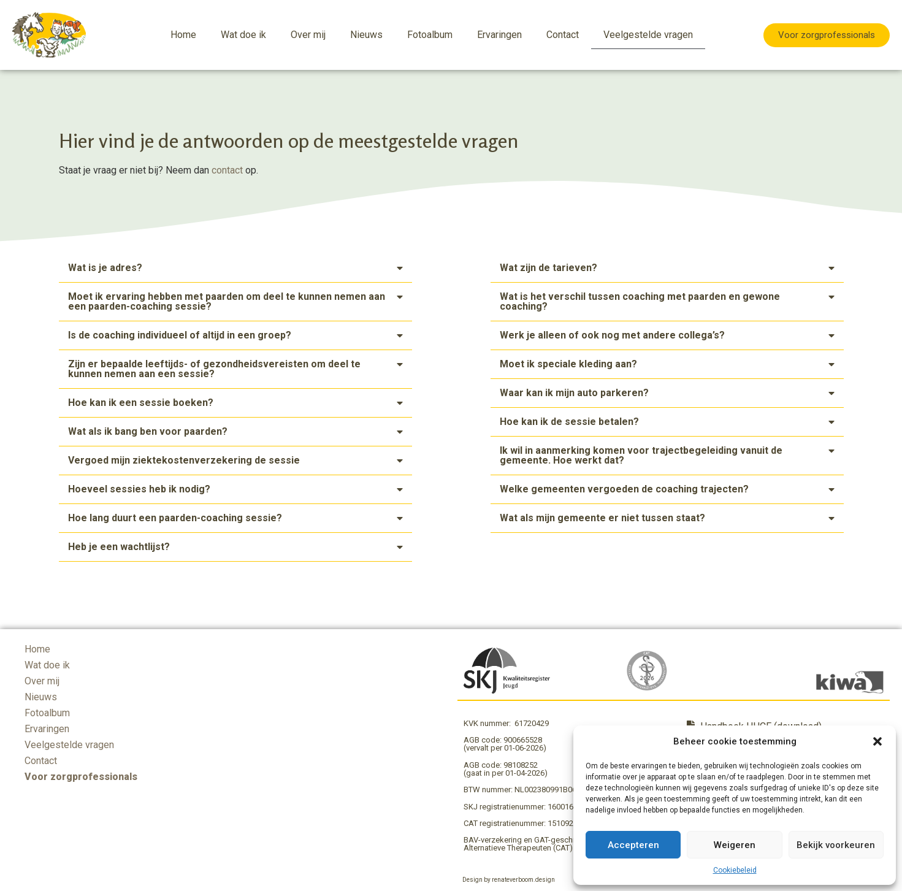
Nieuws (366, 34)
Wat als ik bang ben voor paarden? (147, 431)
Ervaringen (499, 34)
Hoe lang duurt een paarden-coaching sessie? (175, 518)
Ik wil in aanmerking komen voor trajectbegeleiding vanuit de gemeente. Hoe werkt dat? (641, 455)
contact (227, 170)
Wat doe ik (243, 34)
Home (183, 34)
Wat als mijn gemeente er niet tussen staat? (602, 518)
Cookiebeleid (735, 870)
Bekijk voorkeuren (836, 845)
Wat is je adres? (105, 267)
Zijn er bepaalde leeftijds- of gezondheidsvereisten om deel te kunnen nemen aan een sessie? (214, 369)
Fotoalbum (430, 34)
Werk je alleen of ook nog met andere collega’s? (612, 335)
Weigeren (734, 845)
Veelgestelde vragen (648, 34)
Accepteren (633, 845)
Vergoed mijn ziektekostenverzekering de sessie (184, 460)
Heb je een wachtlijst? (119, 547)
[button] (877, 741)
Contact (562, 34)
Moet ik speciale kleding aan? (568, 364)
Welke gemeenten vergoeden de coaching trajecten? (624, 489)
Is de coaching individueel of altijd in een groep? (179, 335)
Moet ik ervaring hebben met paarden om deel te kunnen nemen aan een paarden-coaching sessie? (226, 301)
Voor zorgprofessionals (81, 776)
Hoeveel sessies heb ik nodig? (139, 489)
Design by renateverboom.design (508, 879)
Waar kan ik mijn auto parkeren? (574, 393)
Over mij (308, 34)
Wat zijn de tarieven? (548, 267)
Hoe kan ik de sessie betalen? (569, 421)
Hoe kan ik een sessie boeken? (140, 402)
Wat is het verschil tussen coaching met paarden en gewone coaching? (640, 301)
